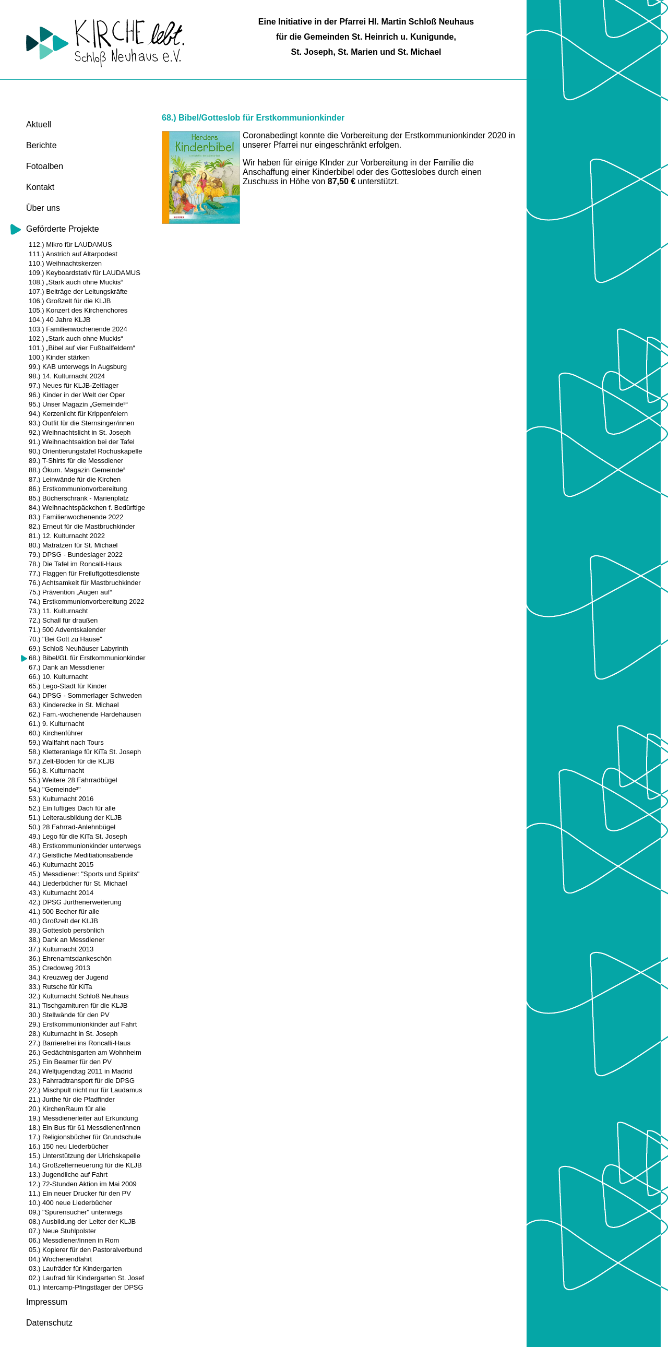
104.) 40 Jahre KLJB (60, 320)
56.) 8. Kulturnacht (56, 770)
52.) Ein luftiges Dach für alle (72, 808)
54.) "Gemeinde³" (55, 789)
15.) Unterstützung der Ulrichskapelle (84, 1156)
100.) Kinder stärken (59, 357)
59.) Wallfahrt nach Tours (66, 742)
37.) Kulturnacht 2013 (61, 949)
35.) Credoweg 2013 (59, 968)
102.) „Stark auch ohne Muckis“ (76, 338)
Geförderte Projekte (62, 228)
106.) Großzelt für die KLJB (70, 301)
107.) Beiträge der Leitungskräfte (78, 291)
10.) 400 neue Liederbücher (70, 1203)
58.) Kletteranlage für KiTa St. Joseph (85, 752)
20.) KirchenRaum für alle (67, 1109)
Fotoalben (44, 166)
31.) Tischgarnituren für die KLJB (78, 1005)
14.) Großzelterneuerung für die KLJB (85, 1165)
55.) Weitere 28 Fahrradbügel (73, 780)
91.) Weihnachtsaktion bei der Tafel (82, 442)
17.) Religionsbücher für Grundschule (85, 1137)
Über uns (43, 208)
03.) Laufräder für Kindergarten (75, 1268)
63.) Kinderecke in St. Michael (74, 705)
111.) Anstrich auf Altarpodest (73, 254)
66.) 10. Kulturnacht (58, 677)
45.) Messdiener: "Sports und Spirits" (84, 874)
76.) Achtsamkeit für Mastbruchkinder (85, 583)
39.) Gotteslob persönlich (66, 930)
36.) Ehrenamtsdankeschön (70, 958)
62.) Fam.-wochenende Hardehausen (85, 714)
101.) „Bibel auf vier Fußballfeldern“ (82, 348)
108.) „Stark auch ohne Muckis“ (76, 282)
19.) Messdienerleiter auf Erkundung (83, 1118)
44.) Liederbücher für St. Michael (78, 883)
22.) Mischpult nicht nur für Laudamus (85, 1090)
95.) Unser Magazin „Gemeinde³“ (78, 404)
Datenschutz (49, 1322)
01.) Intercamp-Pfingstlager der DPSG (86, 1287)
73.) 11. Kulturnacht (58, 611)
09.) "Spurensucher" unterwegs (76, 1212)
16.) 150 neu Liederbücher (69, 1146)
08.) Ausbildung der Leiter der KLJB (82, 1221)
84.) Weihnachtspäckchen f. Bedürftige (87, 507)
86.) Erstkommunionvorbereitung (78, 489)
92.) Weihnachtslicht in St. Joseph (80, 432)
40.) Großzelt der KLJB (63, 921)
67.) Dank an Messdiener (66, 667)
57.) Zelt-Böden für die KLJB (71, 761)
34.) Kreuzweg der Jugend (68, 977)
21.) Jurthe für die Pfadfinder (72, 1099)
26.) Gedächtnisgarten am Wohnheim (85, 1052)
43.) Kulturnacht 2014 (61, 893)
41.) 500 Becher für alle (64, 911)
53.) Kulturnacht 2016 (61, 799)
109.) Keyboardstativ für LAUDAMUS (84, 273)
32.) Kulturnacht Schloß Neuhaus (79, 996)
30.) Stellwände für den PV (69, 1015)
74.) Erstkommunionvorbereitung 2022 (86, 601)
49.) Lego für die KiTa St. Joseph (78, 836)
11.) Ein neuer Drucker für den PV (80, 1193)
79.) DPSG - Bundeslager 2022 (76, 554)
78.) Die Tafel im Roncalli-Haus (75, 564)
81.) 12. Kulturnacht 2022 (67, 536)
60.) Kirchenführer (56, 733)
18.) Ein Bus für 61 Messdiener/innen (84, 1127)
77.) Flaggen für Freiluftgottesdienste (84, 573)
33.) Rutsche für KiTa (60, 987)
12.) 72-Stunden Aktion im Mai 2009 (83, 1184)
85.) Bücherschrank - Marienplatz (78, 498)
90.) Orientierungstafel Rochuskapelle (85, 451)
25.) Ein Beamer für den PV (70, 1062)
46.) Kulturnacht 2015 (61, 864)
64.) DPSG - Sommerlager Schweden (85, 695)
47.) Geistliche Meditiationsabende (81, 855)
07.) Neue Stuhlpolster (62, 1231)
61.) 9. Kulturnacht (56, 724)
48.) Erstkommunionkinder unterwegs (85, 846)
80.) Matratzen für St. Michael (73, 545)
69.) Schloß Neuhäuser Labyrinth (78, 648)
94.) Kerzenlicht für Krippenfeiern (78, 414)
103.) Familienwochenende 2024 (78, 329)
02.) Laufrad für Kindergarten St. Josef (86, 1278)
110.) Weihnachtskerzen (65, 263)
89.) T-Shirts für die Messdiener (76, 460)
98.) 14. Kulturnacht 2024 (67, 376)
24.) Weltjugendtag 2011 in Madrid (81, 1071)
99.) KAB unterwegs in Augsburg (78, 367)
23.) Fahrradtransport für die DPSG (82, 1080)
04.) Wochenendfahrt (60, 1259)
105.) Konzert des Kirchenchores (78, 310)
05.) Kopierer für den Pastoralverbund (85, 1250)
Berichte (41, 145)
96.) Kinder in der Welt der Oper (77, 395)
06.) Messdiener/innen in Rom (74, 1240)
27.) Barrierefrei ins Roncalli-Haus (79, 1043)
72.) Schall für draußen (63, 620)
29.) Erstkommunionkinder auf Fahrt (83, 1024)
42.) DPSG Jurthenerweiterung (75, 902)
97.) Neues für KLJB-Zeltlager (73, 385)
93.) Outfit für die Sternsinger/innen (81, 423)
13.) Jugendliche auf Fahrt (68, 1174)
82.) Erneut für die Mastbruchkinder (82, 526)
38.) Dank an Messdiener (66, 940)
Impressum (46, 1301)
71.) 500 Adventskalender (67, 630)
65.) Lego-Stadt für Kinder (68, 686)
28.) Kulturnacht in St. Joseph (73, 1034)
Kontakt (40, 187)
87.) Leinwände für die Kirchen (75, 479)
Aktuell (38, 124)
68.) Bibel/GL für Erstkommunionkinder (87, 658)
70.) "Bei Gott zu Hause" (65, 639)
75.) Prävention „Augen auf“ (70, 592)
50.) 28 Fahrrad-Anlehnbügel (72, 827)
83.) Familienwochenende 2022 (76, 517)
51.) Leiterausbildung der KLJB (75, 817)
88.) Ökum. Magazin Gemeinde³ (77, 470)
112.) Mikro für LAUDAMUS (70, 244)
